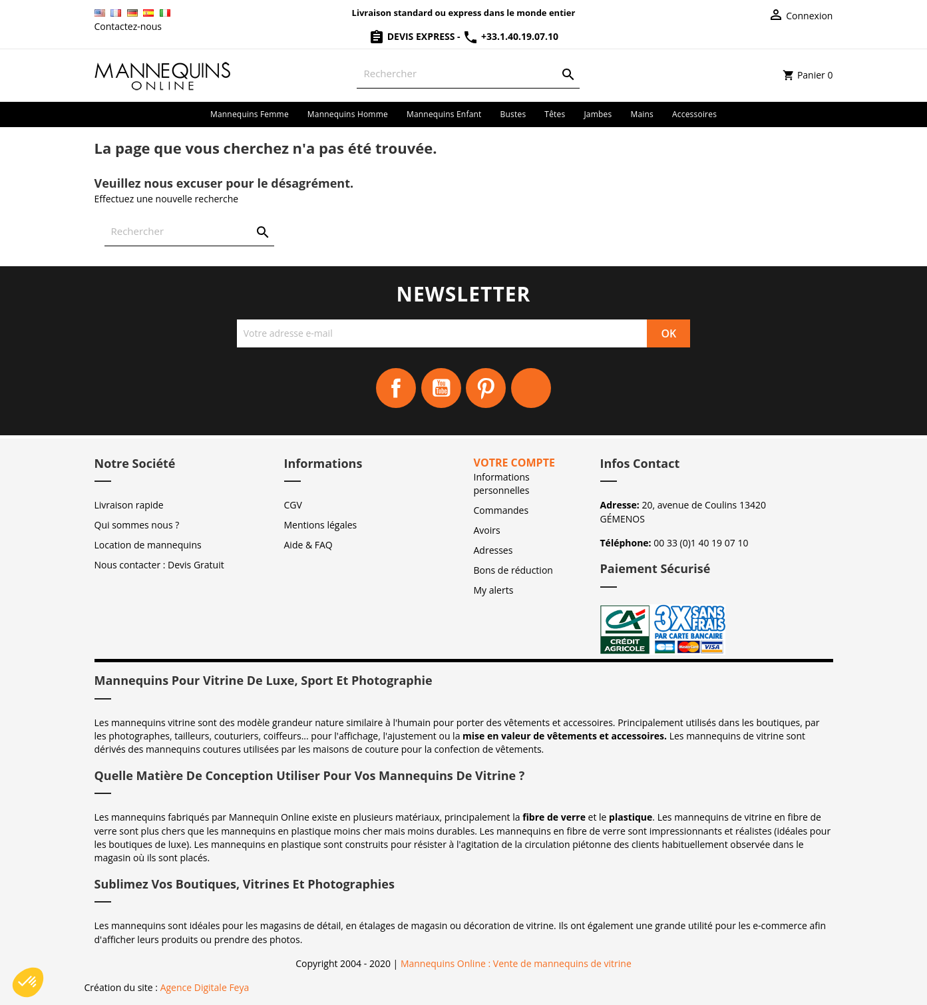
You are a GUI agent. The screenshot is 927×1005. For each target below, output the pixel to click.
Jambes (598, 114)
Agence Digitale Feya (205, 987)
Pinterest (486, 388)
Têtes (554, 114)
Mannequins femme (249, 114)
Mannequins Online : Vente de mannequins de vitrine (516, 963)
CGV (293, 505)
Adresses (493, 550)
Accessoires (694, 114)
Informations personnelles (502, 484)
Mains (641, 114)
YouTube (441, 388)
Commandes (501, 510)
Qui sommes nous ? (137, 524)
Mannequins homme (347, 114)
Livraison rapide (129, 505)
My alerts (494, 590)
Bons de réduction (513, 570)
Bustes (513, 114)
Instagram (531, 388)
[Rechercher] (468, 74)
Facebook (396, 388)
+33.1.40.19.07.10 (510, 36)
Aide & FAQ (308, 544)
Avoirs (487, 530)
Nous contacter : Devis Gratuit (159, 564)
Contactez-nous (128, 26)
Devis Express (413, 36)
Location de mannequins (148, 544)
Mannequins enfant (444, 114)
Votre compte (514, 462)
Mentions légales (320, 524)
